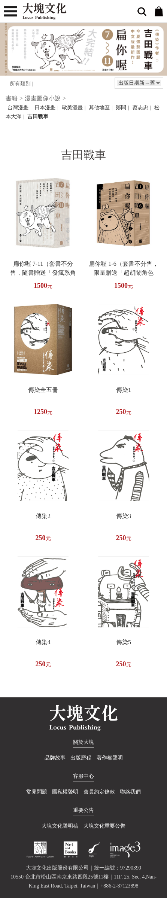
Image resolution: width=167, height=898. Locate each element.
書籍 (12, 98)
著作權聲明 (110, 758)
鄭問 (121, 107)
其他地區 (99, 107)
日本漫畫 (44, 107)
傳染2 (43, 516)
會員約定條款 (99, 792)
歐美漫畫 (72, 107)
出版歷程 (80, 758)
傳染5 (123, 642)
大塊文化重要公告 (104, 826)
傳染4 (43, 642)
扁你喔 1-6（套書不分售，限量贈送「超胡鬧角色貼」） (123, 273)
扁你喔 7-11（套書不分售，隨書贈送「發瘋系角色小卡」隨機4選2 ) (43, 273)
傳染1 (123, 390)
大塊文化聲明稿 (60, 826)
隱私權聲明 (65, 792)
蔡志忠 (140, 107)
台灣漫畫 (17, 107)
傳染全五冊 (43, 390)
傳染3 (123, 516)
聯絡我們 (130, 792)
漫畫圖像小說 (43, 98)
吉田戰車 (37, 116)
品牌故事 (55, 758)
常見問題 (36, 792)
